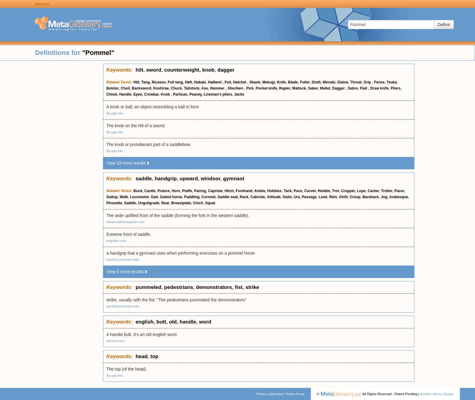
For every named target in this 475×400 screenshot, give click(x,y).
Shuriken (236, 88)
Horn (176, 191)
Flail (364, 88)
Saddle (130, 203)
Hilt (136, 82)
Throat (355, 82)
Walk (124, 197)
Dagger (339, 88)
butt (161, 322)
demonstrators (214, 287)
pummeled (148, 287)
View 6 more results (127, 271)
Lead (323, 197)
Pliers (396, 88)
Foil (227, 82)
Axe (204, 88)
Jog (384, 197)
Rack (244, 197)
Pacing (200, 191)
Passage (309, 197)
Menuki (329, 82)
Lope (361, 191)
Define (444, 24)
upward (189, 178)
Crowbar (151, 94)
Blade (293, 82)
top (154, 356)
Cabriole (258, 197)
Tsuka (392, 82)
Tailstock (191, 88)
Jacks (239, 94)
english (144, 322)
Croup (355, 197)
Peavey (195, 94)
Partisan (180, 94)
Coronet (208, 197)
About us (42, 4)
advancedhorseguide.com (125, 222)
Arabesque (398, 197)
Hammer (217, 88)
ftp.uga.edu (114, 113)
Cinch (198, 203)
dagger (226, 70)
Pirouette (114, 203)
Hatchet (240, 82)
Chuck (176, 88)
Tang (145, 82)
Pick (250, 88)
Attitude (274, 197)
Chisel (111, 94)
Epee (137, 94)
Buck (138, 191)
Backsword (141, 88)
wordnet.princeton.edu (122, 259)
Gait (154, 197)
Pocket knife (266, 88)
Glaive (342, 82)
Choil (125, 88)
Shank (254, 82)
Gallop (112, 197)
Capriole (215, 191)
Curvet (310, 191)
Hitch (229, 191)
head (141, 356)
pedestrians (178, 287)
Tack (287, 191)
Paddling (192, 197)
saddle (143, 178)
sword (153, 70)
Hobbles (274, 191)
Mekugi (268, 82)
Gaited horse (171, 197)
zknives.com (115, 341)
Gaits (287, 197)
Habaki (200, 82)
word (205, 322)
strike (252, 287)
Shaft (316, 82)
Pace (298, 191)
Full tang (175, 82)
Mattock (299, 88)
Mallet (325, 88)
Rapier (284, 88)
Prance (164, 191)
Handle (125, 94)
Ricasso (159, 82)
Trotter (386, 191)
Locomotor (139, 197)
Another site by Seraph (437, 394)
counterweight (181, 70)
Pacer (399, 191)
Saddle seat (228, 197)
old (173, 322)
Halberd (215, 82)
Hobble (324, 191)
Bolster (112, 88)
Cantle (150, 191)
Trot (335, 191)
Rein (333, 197)
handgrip (166, 178)
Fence (379, 82)
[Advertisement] (51, 155)
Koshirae (161, 88)
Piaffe (187, 191)
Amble (259, 191)
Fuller (305, 82)
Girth (343, 197)
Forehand (244, 191)
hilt (139, 70)
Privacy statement (269, 394)
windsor (210, 178)
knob (208, 70)
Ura (297, 197)
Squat (210, 203)
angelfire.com (116, 240)
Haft (188, 82)
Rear (165, 203)
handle (188, 322)
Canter (373, 191)
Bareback (370, 197)
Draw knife (379, 88)
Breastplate (181, 203)
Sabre (353, 88)
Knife (281, 82)
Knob (166, 94)
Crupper (348, 191)
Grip (368, 82)
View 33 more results (128, 163)
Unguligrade (148, 203)
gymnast (233, 178)
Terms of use (295, 394)
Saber (313, 88)
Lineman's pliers (218, 94)
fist (239, 287)
